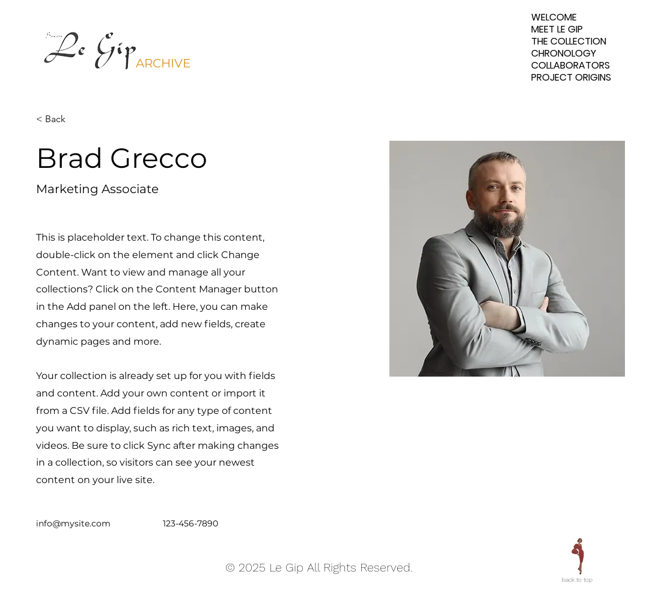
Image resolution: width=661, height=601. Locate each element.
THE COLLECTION (568, 41)
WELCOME (554, 17)
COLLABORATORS (570, 66)
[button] (90, 47)
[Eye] (577, 556)
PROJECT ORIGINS (571, 78)
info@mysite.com (73, 523)
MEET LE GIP (557, 29)
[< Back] (60, 119)
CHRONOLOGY (563, 54)
